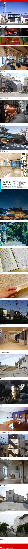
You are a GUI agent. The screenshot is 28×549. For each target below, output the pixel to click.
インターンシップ (18, 545)
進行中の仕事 (11, 545)
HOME (1, 545)
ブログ (14, 545)
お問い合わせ (22, 545)
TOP (1, 544)
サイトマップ (25, 545)
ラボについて (4, 545)
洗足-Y (0, 541)
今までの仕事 (7, 545)
